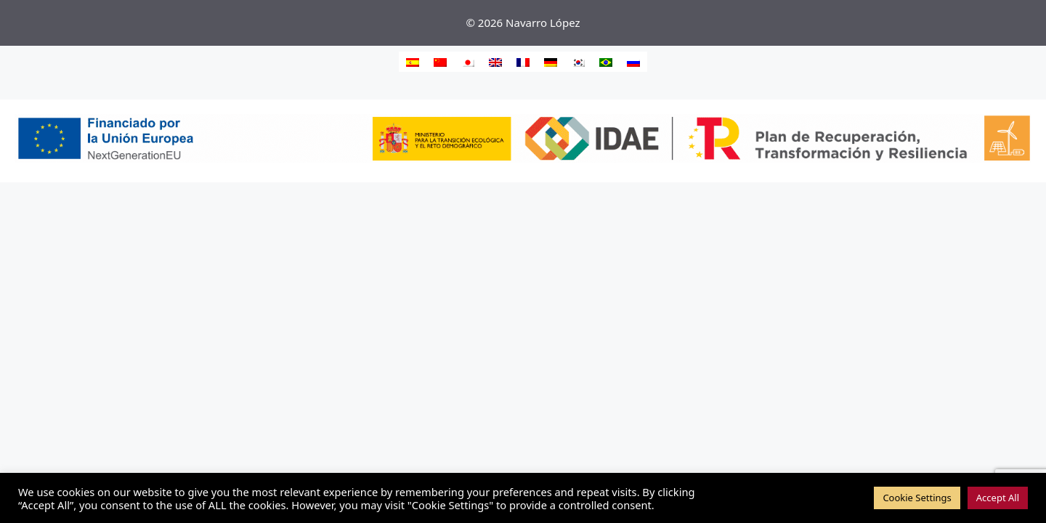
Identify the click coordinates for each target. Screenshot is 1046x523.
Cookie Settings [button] (917, 497)
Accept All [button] (997, 497)
